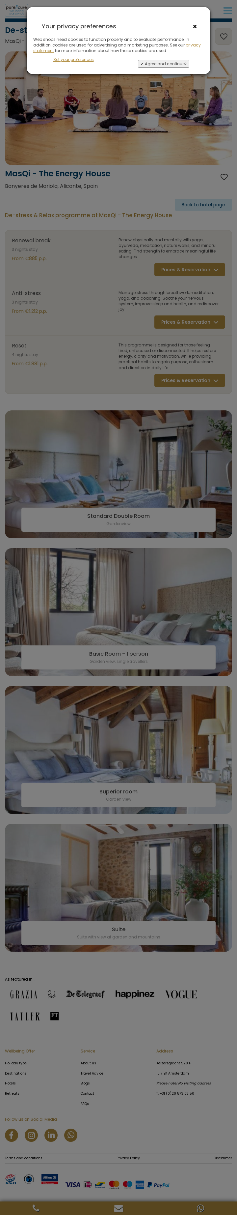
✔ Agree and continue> (164, 64)
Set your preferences (73, 59)
